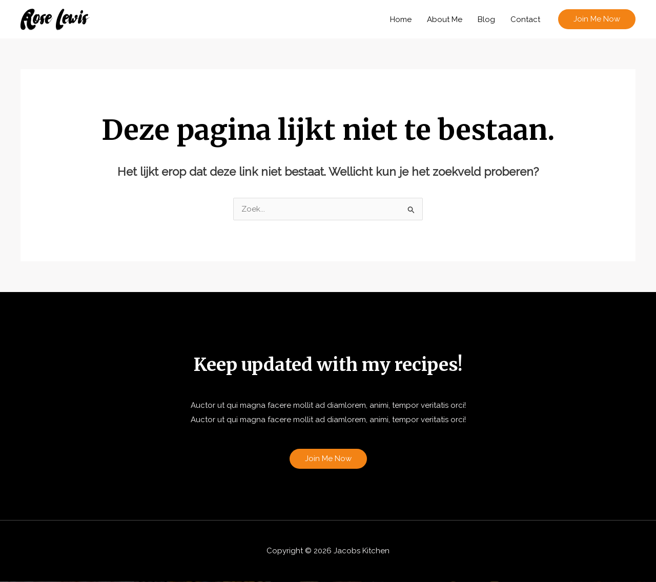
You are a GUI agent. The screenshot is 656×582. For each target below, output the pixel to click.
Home (401, 19)
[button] (597, 19)
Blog (486, 19)
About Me (444, 19)
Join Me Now (328, 458)
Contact (525, 19)
